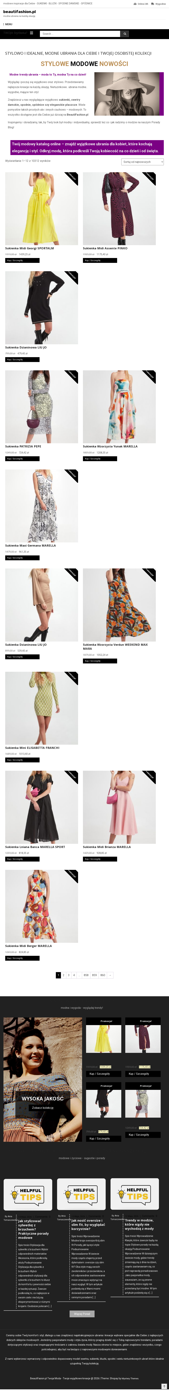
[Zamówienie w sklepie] (142, 163)
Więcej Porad (82, 1317)
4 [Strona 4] (74, 976)
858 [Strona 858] (86, 976)
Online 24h (141, 4)
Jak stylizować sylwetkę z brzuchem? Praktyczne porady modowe (33, 1333)
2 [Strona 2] (63, 976)
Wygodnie (158, 4)
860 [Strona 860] (102, 976)
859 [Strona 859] (94, 976)
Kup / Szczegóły (15, 261)
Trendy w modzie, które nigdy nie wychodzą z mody (139, 1318)
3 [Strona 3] (69, 976)
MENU (7, 25)
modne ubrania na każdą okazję (19, 17)
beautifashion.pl (24, 12)
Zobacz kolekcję (43, 1109)
